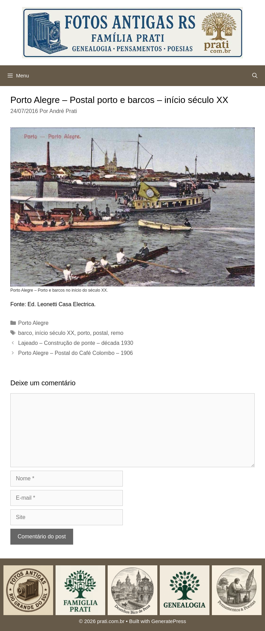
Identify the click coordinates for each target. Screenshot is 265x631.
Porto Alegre (33, 323)
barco (25, 333)
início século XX (55, 333)
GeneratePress (168, 621)
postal (100, 333)
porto (83, 333)
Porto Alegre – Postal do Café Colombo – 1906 (75, 353)
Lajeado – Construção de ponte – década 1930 (76, 343)
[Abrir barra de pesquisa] (255, 75)
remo (117, 333)
